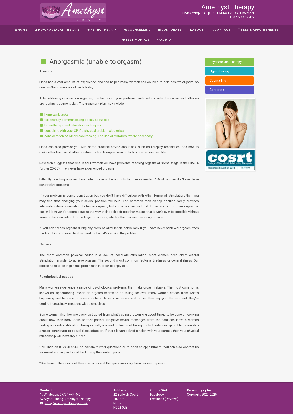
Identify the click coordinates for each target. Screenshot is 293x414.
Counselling (137, 29)
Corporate (170, 29)
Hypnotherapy (102, 29)
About (196, 29)
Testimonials (136, 39)
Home (20, 29)
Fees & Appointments (258, 29)
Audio (164, 39)
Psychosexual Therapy (57, 29)
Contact (220, 29)
